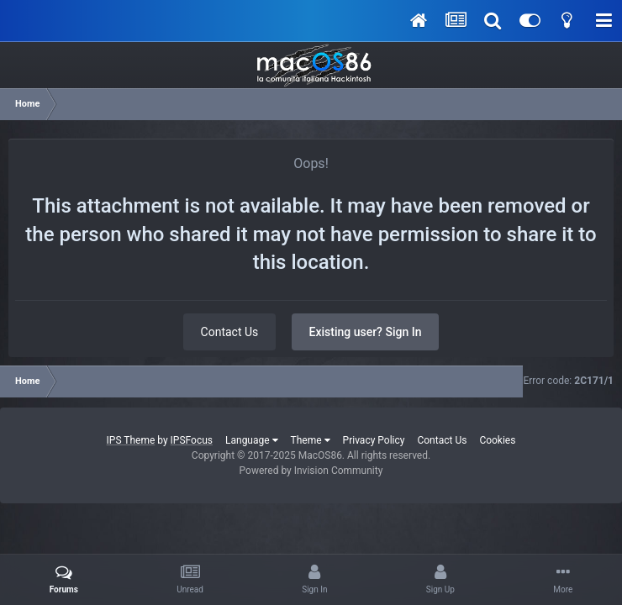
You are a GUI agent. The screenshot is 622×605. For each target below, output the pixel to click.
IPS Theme (131, 440)
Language (251, 440)
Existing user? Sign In (365, 332)
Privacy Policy (374, 440)
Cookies (497, 440)
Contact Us (230, 332)
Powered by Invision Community (311, 470)
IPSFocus (192, 440)
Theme (310, 440)
